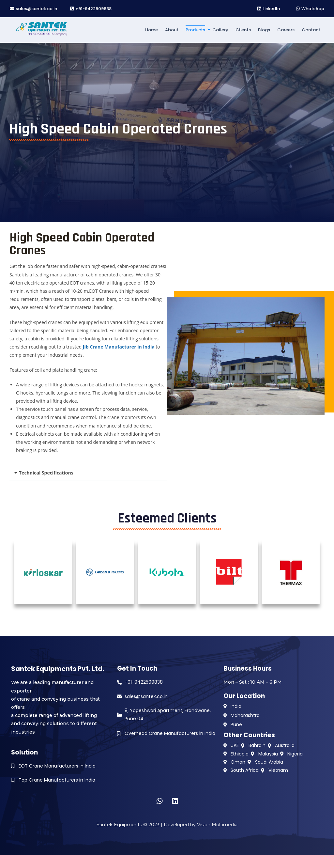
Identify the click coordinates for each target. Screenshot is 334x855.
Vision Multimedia (217, 825)
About (171, 30)
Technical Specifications (46, 473)
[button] (88, 473)
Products (196, 30)
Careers (286, 30)
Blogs (264, 30)
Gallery (220, 30)
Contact (311, 30)
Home (151, 30)
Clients (243, 30)
